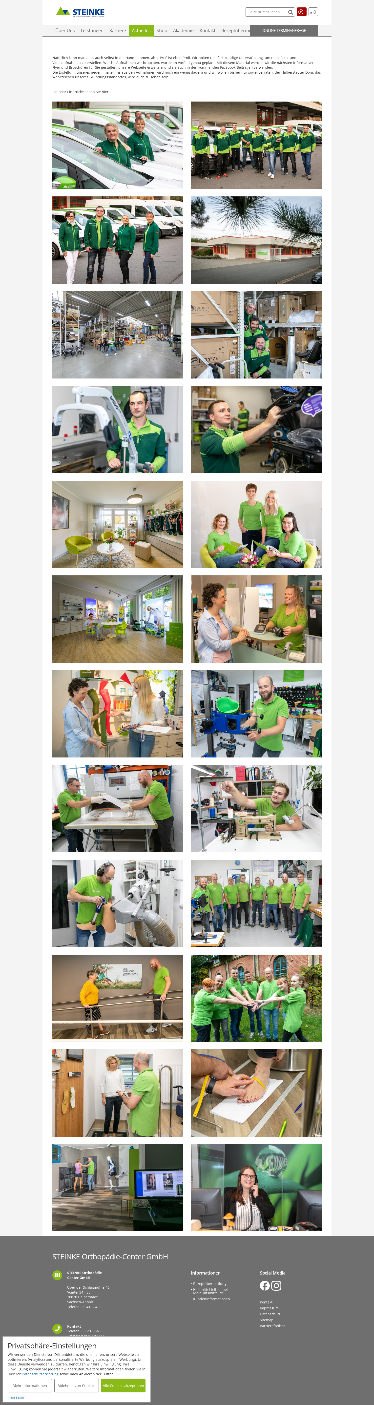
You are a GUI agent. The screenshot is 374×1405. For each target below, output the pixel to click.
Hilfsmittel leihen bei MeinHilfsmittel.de (210, 1291)
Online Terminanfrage (284, 30)
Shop (162, 30)
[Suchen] (281, 11)
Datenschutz (270, 1314)
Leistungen (92, 30)
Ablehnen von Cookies (76, 1385)
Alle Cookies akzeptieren (123, 1385)
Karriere (117, 30)
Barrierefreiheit (273, 1325)
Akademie (183, 30)
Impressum (269, 1308)
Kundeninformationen (211, 1299)
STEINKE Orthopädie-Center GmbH (80, 11)
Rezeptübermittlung (241, 30)
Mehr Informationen (30, 1385)
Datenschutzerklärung (40, 1373)
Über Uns (65, 30)
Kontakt (207, 30)
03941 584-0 (91, 1306)
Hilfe (300, 11)
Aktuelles (141, 30)
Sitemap (266, 1320)
